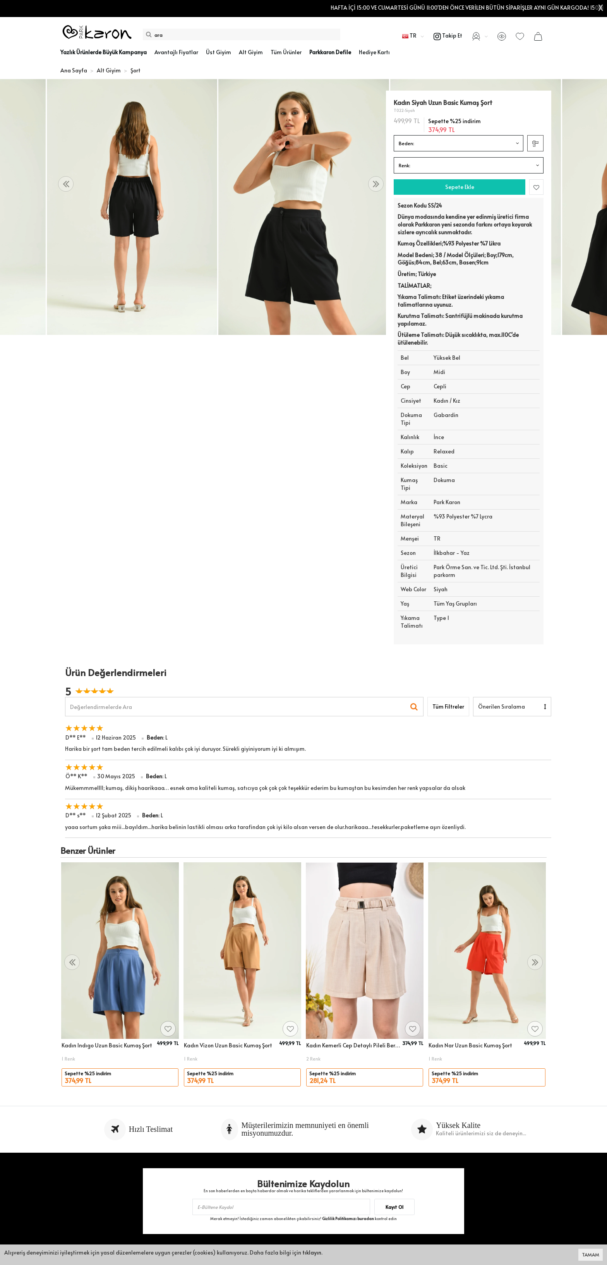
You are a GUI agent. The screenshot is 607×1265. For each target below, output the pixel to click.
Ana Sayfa (73, 70)
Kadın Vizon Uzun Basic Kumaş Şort (228, 1045)
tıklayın (311, 1252)
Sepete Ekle (459, 187)
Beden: (406, 143)
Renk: (404, 165)
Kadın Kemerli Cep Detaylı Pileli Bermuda (353, 1045)
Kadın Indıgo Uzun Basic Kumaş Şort (107, 1045)
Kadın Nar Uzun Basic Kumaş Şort (470, 1045)
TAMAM (590, 1254)
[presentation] (66, 184)
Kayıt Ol (394, 1207)
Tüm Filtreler (448, 706)
